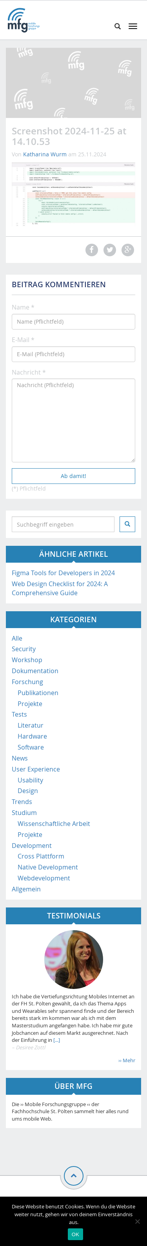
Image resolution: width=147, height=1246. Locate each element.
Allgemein (26, 889)
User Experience (36, 769)
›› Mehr (126, 1060)
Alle (17, 638)
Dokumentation (35, 670)
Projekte (30, 703)
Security (24, 649)
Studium (24, 812)
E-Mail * (23, 339)
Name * (23, 307)
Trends (22, 801)
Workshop (27, 660)
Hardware (32, 736)
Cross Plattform (41, 856)
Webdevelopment (44, 878)
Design (28, 790)
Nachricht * (29, 372)
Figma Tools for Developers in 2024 (63, 573)
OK (75, 1234)
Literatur (31, 725)
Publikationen (38, 692)
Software (31, 747)
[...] (56, 1039)
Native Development (48, 867)
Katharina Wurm (45, 154)
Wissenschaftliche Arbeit (54, 823)
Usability (30, 780)
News (20, 758)
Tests (19, 714)
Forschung (27, 681)
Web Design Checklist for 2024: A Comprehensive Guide (60, 588)
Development (32, 845)
